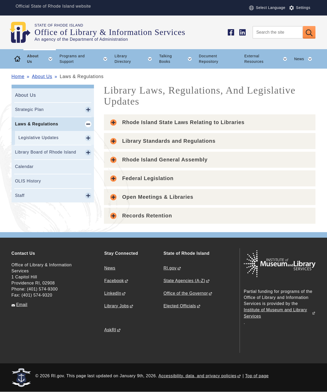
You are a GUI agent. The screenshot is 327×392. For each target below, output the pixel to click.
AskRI (110, 330)
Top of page (257, 376)
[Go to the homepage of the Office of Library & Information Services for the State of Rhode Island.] (23, 32)
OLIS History (28, 181)
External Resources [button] (267, 59)
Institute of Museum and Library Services (275, 313)
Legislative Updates (38, 137)
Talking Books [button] (177, 59)
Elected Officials (180, 306)
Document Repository (208, 59)
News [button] (304, 59)
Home (18, 76)
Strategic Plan (29, 109)
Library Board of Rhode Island (45, 152)
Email (22, 304)
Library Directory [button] (135, 59)
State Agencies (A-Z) (184, 280)
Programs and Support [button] (85, 59)
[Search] (277, 32)
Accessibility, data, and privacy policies (197, 376)
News (109, 268)
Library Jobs (116, 306)
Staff (19, 195)
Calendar (24, 166)
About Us (42, 76)
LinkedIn (112, 293)
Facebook (114, 280)
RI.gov (170, 268)
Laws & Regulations (36, 124)
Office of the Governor (186, 293)
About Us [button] (41, 59)
